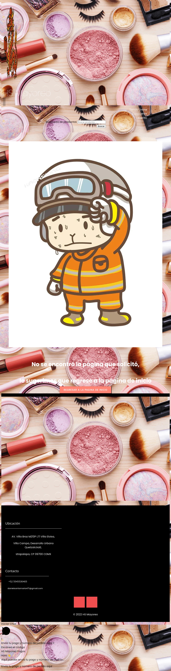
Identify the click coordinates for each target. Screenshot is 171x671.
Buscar (101, 126)
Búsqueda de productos (61, 122)
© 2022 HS (80, 614)
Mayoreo (92, 614)
